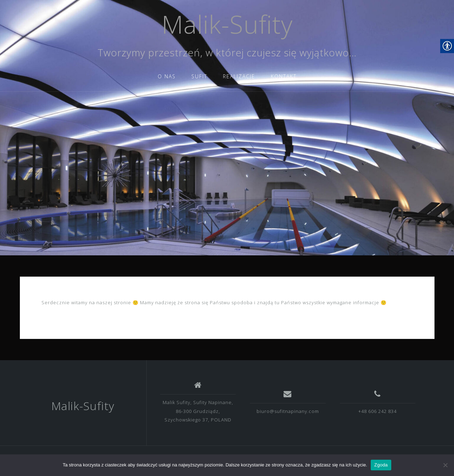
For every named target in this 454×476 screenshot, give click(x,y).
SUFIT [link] (199, 76)
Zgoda (381, 465)
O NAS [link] (167, 76)
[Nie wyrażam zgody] (445, 465)
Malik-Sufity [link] (227, 24)
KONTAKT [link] (284, 76)
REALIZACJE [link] (239, 76)
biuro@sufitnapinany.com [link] (288, 411)
